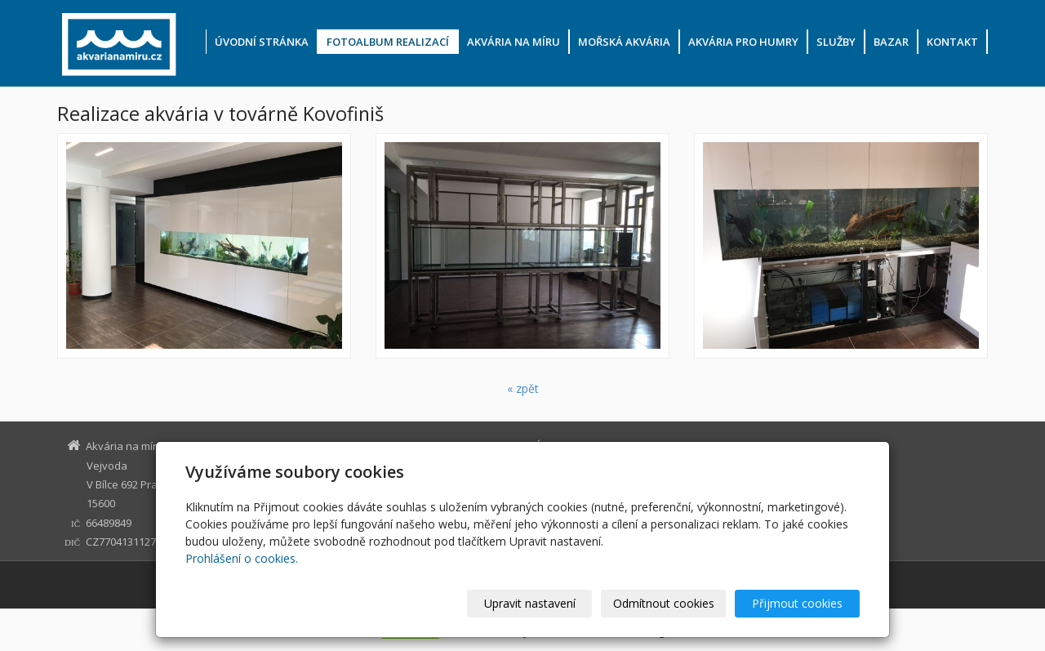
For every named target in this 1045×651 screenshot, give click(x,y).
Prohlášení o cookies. (241, 558)
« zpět (523, 388)
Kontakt (952, 41)
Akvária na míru (513, 41)
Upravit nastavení (530, 603)
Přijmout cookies (797, 603)
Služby (836, 41)
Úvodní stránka (262, 41)
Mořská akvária (624, 41)
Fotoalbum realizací (388, 41)
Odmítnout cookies (663, 603)
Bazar (891, 41)
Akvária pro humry (743, 41)
